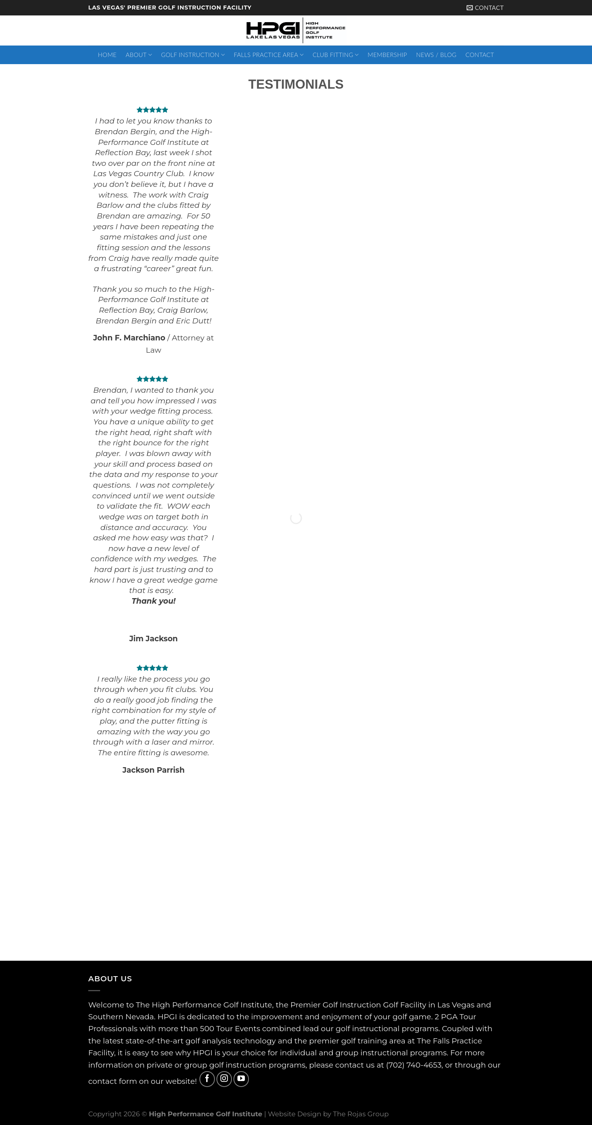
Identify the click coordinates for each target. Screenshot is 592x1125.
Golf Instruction (193, 55)
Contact (479, 54)
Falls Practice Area (269, 55)
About (139, 55)
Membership (387, 54)
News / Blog (436, 54)
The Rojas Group (361, 1114)
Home (107, 54)
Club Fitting (336, 55)
